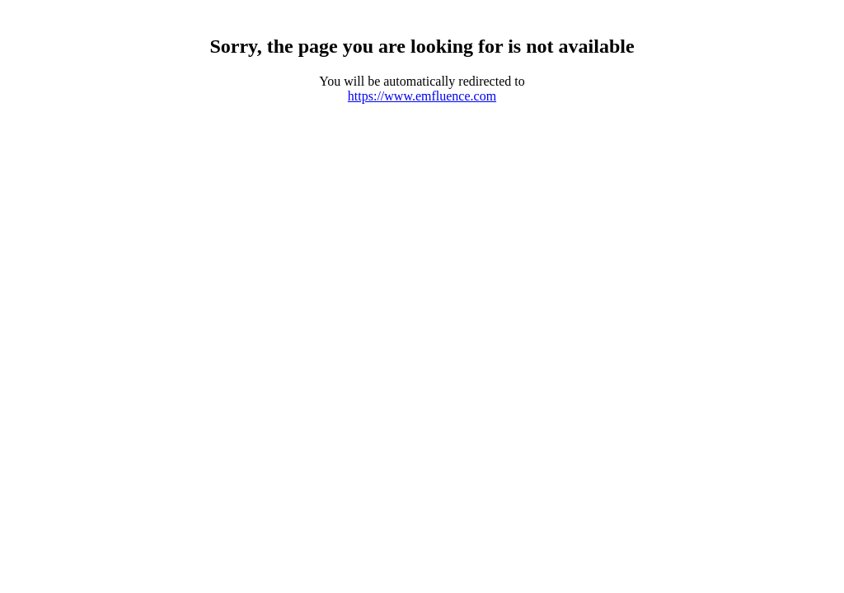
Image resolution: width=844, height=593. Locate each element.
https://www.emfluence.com (422, 96)
